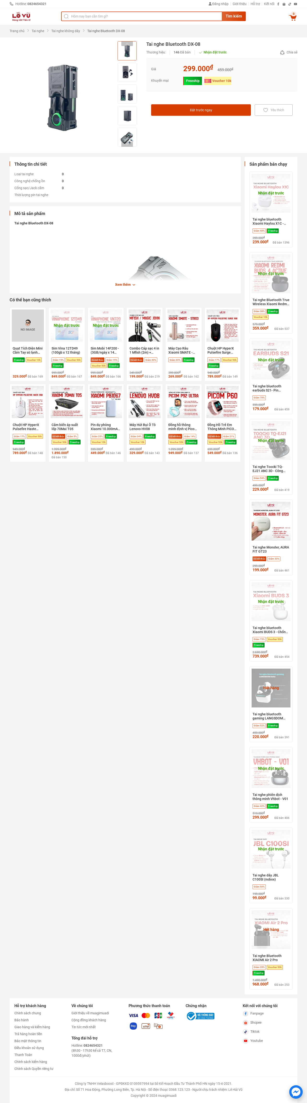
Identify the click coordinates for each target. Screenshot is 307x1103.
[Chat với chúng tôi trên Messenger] (296, 1092)
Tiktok (251, 1032)
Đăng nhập (219, 4)
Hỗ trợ (255, 4)
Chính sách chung (27, 1013)
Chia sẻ (288, 52)
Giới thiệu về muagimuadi (90, 1013)
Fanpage (253, 1013)
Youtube (253, 1041)
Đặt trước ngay (201, 110)
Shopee (252, 1023)
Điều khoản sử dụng (29, 1048)
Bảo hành (21, 1020)
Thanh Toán (23, 1055)
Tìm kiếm (234, 16)
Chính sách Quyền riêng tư (33, 1069)
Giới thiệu (240, 4)
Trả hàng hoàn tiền (28, 1034)
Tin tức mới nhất (83, 1027)
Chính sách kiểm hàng (30, 1062)
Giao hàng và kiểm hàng (32, 1027)
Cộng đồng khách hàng (88, 1020)
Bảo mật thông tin (27, 1041)
